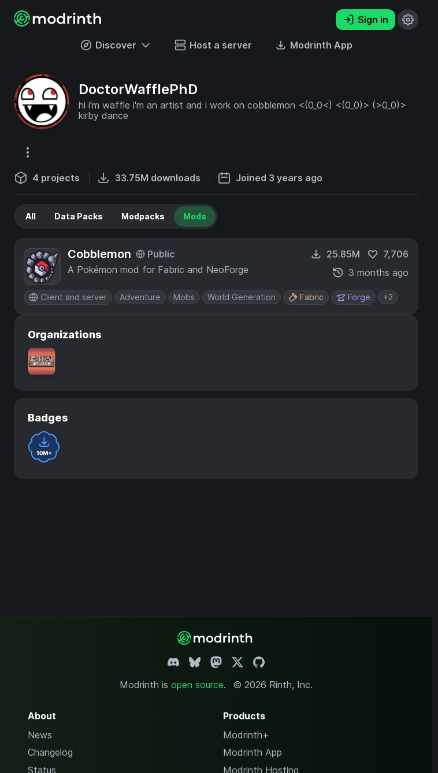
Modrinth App (252, 752)
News (40, 735)
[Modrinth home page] (59, 23)
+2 (388, 297)
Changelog (50, 752)
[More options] (28, 152)
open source (197, 684)
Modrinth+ (246, 735)
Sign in (365, 19)
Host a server (213, 45)
